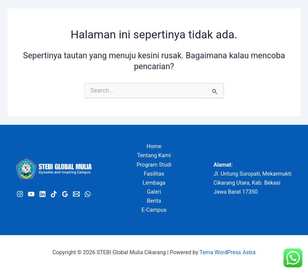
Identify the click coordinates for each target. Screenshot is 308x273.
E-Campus (153, 209)
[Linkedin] (42, 194)
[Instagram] (20, 194)
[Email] (76, 194)
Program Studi (154, 164)
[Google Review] (65, 194)
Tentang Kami (154, 155)
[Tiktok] (53, 194)
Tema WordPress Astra (228, 252)
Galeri (154, 191)
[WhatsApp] (87, 194)
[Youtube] (31, 194)
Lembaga (154, 182)
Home (154, 146)
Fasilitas (154, 173)
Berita (154, 200)
